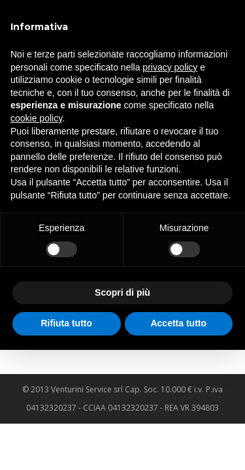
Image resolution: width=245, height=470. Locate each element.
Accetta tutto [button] (178, 323)
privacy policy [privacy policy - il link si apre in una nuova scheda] (169, 67)
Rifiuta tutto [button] (66, 323)
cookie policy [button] (36, 118)
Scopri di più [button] (122, 292)
